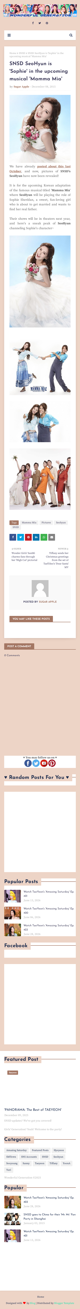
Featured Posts (40, 1150)
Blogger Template (64, 1303)
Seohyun (61, 522)
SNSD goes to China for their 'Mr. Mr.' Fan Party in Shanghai (50, 1216)
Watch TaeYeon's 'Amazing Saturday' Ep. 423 (49, 927)
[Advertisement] (40, 832)
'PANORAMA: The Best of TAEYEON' (33, 1110)
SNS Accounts (29, 1156)
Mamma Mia (29, 522)
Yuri (8, 1170)
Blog (32, 1303)
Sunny (26, 1163)
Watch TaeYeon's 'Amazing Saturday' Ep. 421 (49, 893)
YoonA (66, 1163)
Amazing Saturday (16, 1150)
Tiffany (54, 1163)
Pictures (46, 522)
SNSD (22, 53)
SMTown (11, 1156)
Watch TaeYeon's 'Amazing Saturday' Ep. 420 (49, 910)
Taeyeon (39, 1163)
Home (12, 53)
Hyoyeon (59, 1150)
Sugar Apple (21, 86)
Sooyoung (11, 1163)
